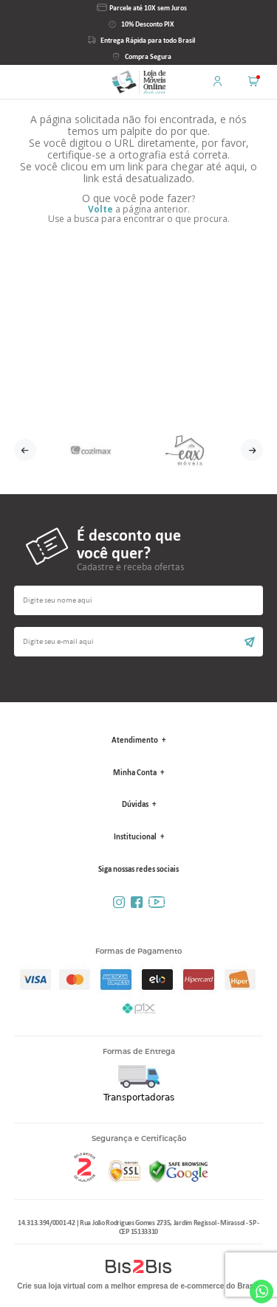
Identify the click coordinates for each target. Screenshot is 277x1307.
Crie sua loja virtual (51, 1286)
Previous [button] (25, 450)
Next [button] (252, 450)
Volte (100, 209)
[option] (91, 450)
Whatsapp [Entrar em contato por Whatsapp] (261, 1291)
